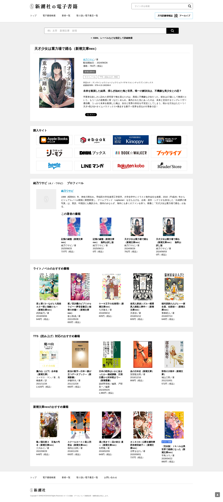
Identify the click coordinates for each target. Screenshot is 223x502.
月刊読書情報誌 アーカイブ (174, 16)
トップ (33, 15)
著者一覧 (66, 15)
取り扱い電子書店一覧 (87, 15)
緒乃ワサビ (88, 59)
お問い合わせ (110, 477)
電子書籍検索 (49, 15)
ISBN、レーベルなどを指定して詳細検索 (113, 38)
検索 (189, 6)
